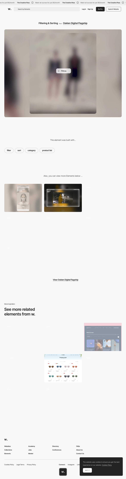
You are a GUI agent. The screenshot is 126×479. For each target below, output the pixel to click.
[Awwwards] (9, 9)
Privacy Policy (31, 464)
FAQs (78, 446)
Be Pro (100, 9)
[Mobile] (23, 198)
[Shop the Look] (63, 228)
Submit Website (113, 9)
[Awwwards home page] (63, 472)
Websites (7, 446)
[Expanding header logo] (103, 228)
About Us (79, 450)
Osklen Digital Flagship (75, 23)
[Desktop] (63, 198)
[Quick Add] (23, 228)
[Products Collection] (63, 368)
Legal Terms (20, 464)
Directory (55, 446)
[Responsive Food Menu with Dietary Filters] (23, 368)
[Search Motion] (103, 198)
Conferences (56, 450)
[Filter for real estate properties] (103, 368)
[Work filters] (63, 337)
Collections (8, 450)
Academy (31, 446)
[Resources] (103, 337)
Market (30, 453)
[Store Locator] (23, 258)
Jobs (30, 450)
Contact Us (80, 453)
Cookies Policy (9, 464)
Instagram (71, 464)
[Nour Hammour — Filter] (63, 400)
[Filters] (23, 337)
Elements (7, 453)
